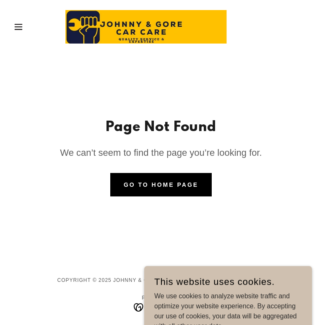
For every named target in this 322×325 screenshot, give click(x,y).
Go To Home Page (161, 184)
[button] (32, 26)
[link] (161, 27)
